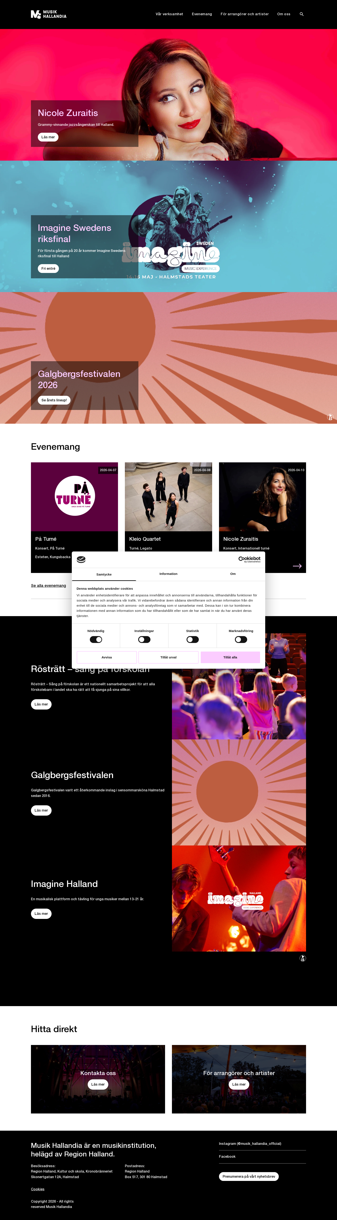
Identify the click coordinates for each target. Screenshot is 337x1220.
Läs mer (48, 137)
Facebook (227, 1157)
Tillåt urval (169, 657)
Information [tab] (168, 574)
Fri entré (48, 269)
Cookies (37, 1189)
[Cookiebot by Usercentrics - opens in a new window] (241, 559)
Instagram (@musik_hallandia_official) (250, 1144)
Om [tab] (233, 574)
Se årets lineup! (54, 400)
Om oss (284, 14)
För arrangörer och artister (245, 14)
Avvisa (107, 657)
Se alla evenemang (48, 585)
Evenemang (202, 14)
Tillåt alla (230, 657)
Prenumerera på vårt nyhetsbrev (249, 1176)
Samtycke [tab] (104, 574)
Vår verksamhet (169, 14)
